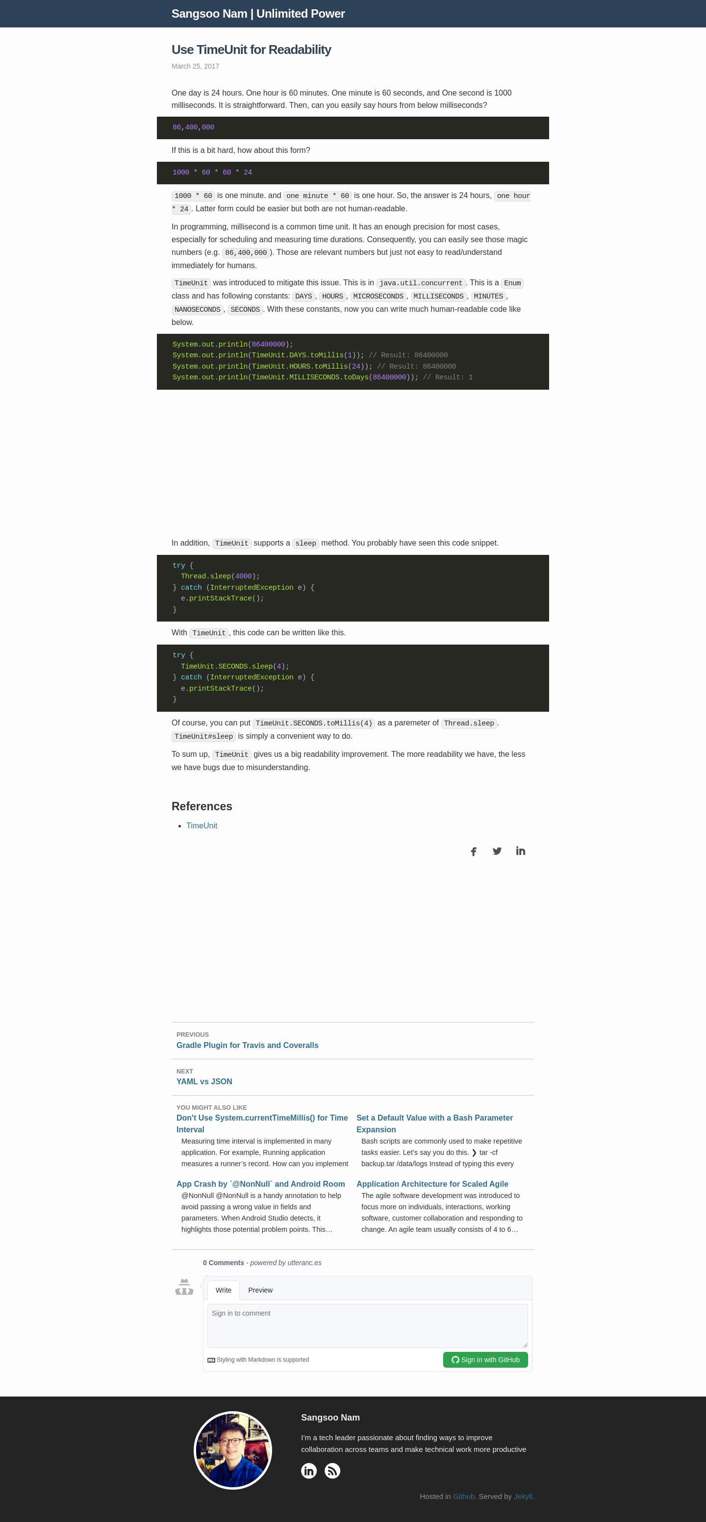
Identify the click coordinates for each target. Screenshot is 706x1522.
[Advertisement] (353, 458)
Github (464, 1489)
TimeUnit (201, 818)
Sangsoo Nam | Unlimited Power (258, 13)
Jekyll (523, 1489)
